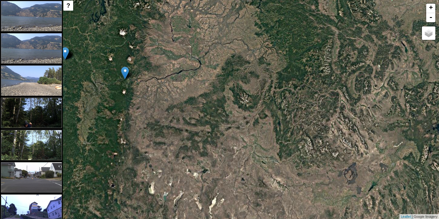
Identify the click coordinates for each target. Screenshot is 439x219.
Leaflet (406, 216)
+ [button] (431, 8)
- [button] (431, 17)
